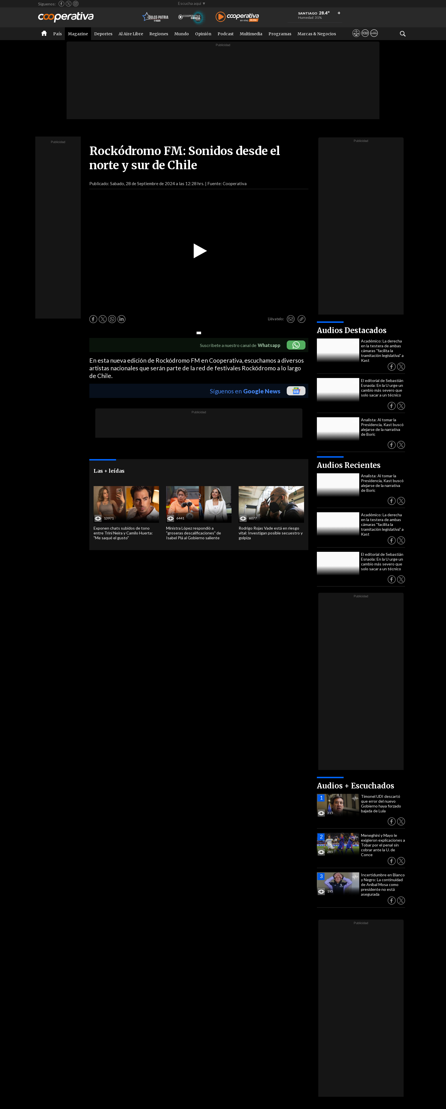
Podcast (226, 33)
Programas (280, 33)
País (57, 33)
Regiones (158, 33)
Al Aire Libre (131, 33)
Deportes (103, 33)
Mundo (181, 33)
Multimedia (251, 33)
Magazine (78, 33)
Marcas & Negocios (317, 33)
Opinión (203, 33)
